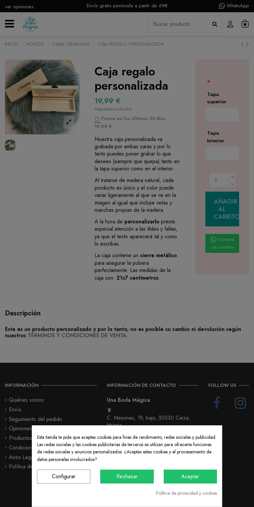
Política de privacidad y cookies (186, 493)
